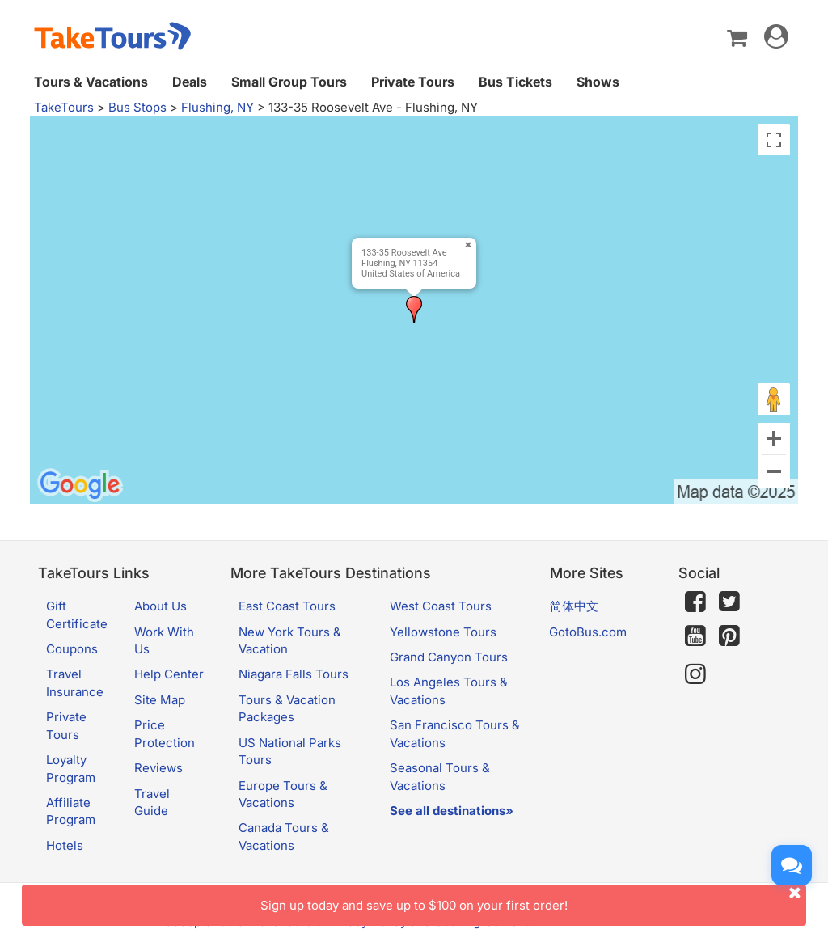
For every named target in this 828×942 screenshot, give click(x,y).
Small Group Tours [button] (289, 82)
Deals (189, 82)
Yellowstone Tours (443, 632)
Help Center (169, 674)
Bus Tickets (515, 82)
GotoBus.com (588, 632)
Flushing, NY (217, 107)
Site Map (159, 700)
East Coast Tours (287, 606)
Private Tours (412, 82)
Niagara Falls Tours (294, 674)
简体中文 (574, 606)
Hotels (64, 845)
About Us (160, 606)
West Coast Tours (441, 606)
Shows (598, 82)
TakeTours (64, 107)
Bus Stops (137, 107)
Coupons (72, 649)
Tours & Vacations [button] (91, 82)
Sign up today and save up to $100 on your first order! (533, 899)
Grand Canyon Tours (449, 657)
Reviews (158, 767)
